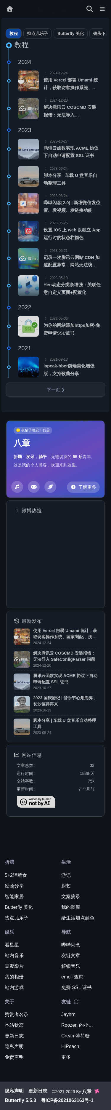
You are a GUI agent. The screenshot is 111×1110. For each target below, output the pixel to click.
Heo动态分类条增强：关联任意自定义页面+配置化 (72, 288)
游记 (66, 875)
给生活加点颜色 (77, 917)
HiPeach (70, 1046)
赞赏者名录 (16, 1014)
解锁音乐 (70, 966)
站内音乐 (14, 955)
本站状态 (14, 1025)
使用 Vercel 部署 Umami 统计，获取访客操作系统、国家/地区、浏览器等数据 (71, 85)
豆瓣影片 (14, 966)
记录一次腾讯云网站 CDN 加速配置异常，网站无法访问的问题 (72, 262)
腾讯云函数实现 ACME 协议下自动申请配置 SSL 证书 (71, 152)
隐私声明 (14, 1046)
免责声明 (14, 1057)
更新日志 (14, 1035)
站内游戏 (14, 987)
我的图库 (70, 907)
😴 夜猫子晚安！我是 (33, 430)
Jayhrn (68, 1014)
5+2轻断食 (16, 875)
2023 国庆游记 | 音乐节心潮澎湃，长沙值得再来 (65, 700)
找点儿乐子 (37, 33)
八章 (22, 443)
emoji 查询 (72, 976)
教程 (13, 33)
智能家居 (14, 896)
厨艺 (66, 885)
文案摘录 (70, 896)
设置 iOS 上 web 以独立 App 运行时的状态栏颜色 (72, 234)
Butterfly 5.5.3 (20, 1100)
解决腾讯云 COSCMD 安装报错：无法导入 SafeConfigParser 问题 (70, 112)
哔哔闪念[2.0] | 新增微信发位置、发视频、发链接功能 (72, 206)
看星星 (12, 944)
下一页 (56, 389)
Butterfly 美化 (70, 33)
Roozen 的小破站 (79, 1025)
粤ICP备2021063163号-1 (67, 1100)
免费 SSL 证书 (76, 987)
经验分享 (14, 885)
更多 (66, 1057)
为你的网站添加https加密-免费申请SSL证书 (72, 329)
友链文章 (70, 955)
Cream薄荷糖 (75, 1035)
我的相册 (14, 976)
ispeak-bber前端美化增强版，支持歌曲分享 (69, 370)
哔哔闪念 (70, 944)
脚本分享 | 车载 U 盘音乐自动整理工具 (70, 179)
